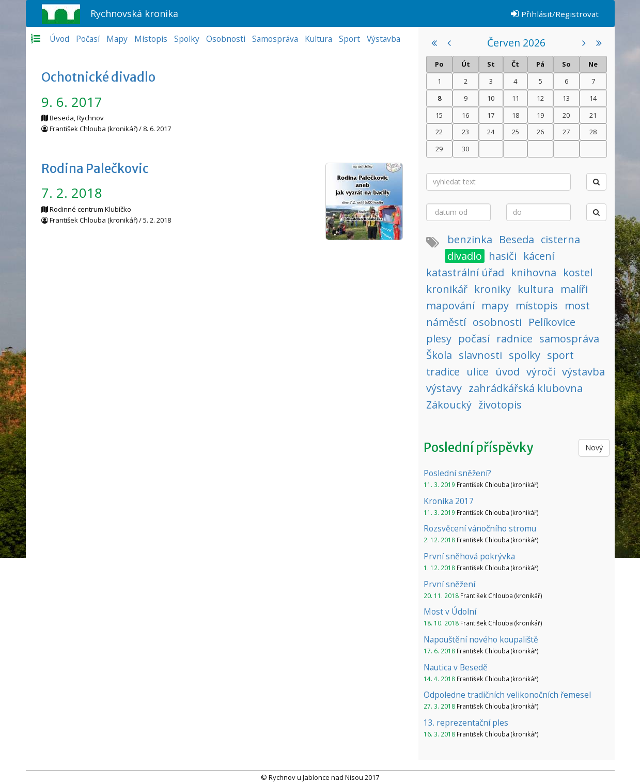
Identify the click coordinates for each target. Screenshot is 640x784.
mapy (495, 305)
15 (439, 115)
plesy (438, 339)
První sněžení (449, 584)
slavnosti (480, 355)
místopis (537, 305)
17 (490, 115)
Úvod (59, 38)
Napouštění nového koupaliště (481, 639)
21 (593, 115)
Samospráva (275, 38)
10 (490, 98)
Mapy (117, 38)
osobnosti (497, 322)
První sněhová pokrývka (469, 556)
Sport (349, 38)
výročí (540, 372)
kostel (577, 272)
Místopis (150, 38)
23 (465, 131)
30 (465, 148)
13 (566, 98)
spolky (524, 355)
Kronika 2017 (449, 501)
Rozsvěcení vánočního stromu (480, 528)
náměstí (446, 322)
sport (560, 355)
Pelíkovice (551, 322)
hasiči (503, 256)
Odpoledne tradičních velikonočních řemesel (507, 694)
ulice (477, 372)
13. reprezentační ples (466, 722)
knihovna (533, 272)
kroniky (492, 289)
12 (540, 98)
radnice (514, 339)
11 (515, 98)
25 (515, 131)
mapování (450, 305)
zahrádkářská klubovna (526, 388)
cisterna (560, 239)
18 (515, 115)
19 (540, 115)
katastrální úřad (465, 272)
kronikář (446, 289)
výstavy (444, 388)
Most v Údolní (450, 611)
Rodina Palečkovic (95, 169)
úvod (507, 372)
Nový (594, 447)
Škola (439, 355)
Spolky (186, 38)
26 (540, 131)
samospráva (569, 339)
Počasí (88, 38)
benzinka (469, 239)
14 (593, 98)
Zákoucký (449, 405)
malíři (574, 289)
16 (465, 115)
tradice (443, 372)
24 (490, 131)
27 (566, 131)
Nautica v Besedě (456, 667)
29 (439, 148)
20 (566, 115)
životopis (500, 405)
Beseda (516, 239)
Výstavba (383, 38)
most (577, 305)
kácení (538, 256)
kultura (536, 289)
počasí (474, 339)
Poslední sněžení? (457, 473)
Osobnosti (225, 38)
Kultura (318, 38)
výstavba (583, 372)
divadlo (464, 256)
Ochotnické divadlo (98, 77)
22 (439, 131)
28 (593, 131)
